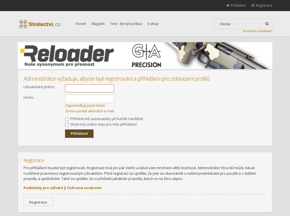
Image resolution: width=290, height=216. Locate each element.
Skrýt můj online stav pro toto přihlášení (101, 124)
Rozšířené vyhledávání (257, 31)
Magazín (98, 23)
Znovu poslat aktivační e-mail (89, 110)
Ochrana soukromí (84, 187)
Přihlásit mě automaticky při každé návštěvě (104, 118)
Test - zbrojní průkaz (126, 23)
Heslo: (29, 97)
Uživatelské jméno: (39, 86)
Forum (81, 23)
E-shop (153, 23)
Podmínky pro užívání (43, 187)
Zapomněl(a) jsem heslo (85, 105)
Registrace (38, 202)
